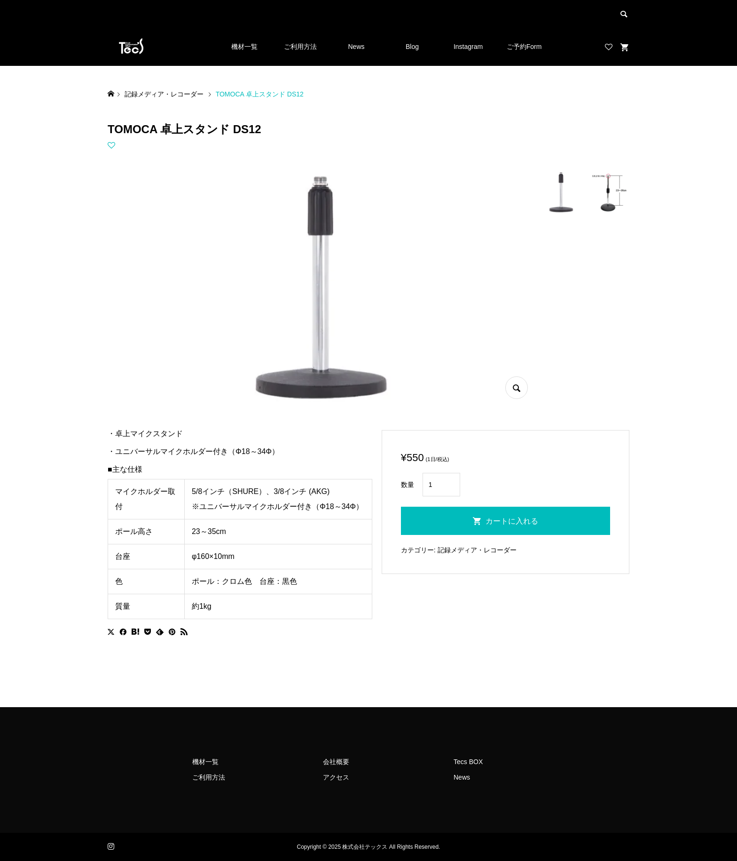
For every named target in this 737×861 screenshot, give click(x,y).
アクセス (336, 777)
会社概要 (336, 761)
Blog (412, 46)
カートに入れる (512, 521)
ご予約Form (524, 46)
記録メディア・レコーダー (477, 550)
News (356, 46)
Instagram (468, 46)
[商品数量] (441, 484)
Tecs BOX (468, 761)
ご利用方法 (300, 46)
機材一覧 (244, 46)
